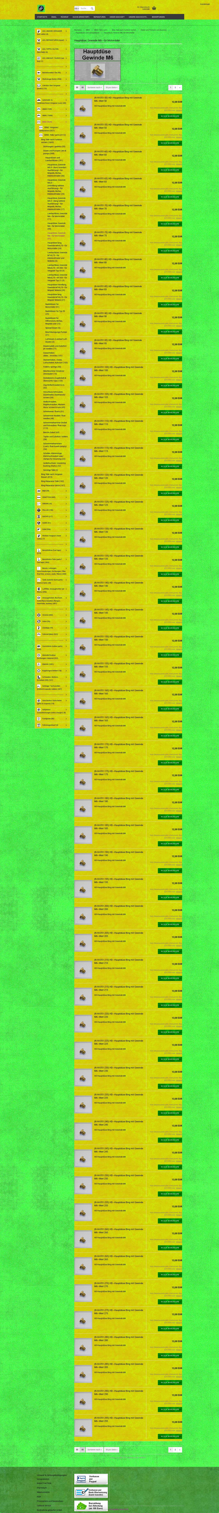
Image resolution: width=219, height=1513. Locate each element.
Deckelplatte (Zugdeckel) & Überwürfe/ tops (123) (54, 379)
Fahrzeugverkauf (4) (47, 725)
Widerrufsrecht (43, 1492)
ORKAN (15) (44, 503)
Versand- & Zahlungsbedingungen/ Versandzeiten (52, 1477)
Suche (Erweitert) (81, 17)
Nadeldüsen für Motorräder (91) (52, 305)
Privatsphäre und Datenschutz (50, 1501)
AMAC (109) (44, 109)
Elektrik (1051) (45, 664)
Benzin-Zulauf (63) (51, 432)
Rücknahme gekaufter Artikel (49, 1510)
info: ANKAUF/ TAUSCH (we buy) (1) (50, 59)
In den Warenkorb (170, 116)
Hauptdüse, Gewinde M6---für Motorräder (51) (56, 236)
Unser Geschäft (117, 17)
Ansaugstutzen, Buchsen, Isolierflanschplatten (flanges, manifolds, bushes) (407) (49, 600)
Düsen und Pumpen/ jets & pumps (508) (54, 152)
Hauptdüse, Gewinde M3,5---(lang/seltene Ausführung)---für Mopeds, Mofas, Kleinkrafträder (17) (56, 203)
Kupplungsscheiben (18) (49, 671)
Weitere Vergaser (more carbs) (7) (49, 537)
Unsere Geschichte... (138, 17)
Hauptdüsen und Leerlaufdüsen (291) (54, 159)
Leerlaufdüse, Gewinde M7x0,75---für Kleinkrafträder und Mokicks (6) (57, 256)
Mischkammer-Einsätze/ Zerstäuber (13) (53, 372)
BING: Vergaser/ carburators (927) (49, 129)
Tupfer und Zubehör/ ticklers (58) (55, 437)
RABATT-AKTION (44, 1483)
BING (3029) (44, 122)
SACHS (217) (45, 516)
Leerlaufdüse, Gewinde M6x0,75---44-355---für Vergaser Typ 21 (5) (57, 278)
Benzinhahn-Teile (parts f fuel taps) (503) (49, 560)
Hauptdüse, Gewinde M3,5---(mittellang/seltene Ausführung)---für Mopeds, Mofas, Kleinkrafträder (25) (56, 187)
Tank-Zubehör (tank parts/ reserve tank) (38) (50, 581)
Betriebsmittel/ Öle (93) (49, 73)
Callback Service (44, 1505)
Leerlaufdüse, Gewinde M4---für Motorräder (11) (57, 216)
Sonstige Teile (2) (50, 470)
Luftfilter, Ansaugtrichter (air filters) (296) (50, 590)
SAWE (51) (44, 523)
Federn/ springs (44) (52, 367)
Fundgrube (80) (45, 719)
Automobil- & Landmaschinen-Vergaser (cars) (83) (51, 101)
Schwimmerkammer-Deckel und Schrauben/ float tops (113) (55, 425)
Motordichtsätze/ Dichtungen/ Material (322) (47, 656)
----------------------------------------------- (50, 67)
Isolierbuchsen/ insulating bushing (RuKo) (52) (54, 464)
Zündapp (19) (45, 628)
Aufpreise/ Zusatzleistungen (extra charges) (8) (51, 711)
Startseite (42, 17)
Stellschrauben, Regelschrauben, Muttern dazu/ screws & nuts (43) (54, 404)
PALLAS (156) (45, 510)
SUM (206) (44, 529)
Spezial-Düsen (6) (52, 328)
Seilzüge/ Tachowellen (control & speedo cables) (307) (49, 687)
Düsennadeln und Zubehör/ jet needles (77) (55, 347)
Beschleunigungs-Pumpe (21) (56, 333)
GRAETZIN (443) (46, 497)
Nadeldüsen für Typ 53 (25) (55, 312)
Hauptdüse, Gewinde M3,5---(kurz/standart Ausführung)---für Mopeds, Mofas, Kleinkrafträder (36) (56, 170)
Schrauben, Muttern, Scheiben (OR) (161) (47, 678)
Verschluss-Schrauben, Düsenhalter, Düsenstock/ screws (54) (54, 395)
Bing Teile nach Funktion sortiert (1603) (51, 140)
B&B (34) (43, 491)
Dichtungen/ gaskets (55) (54, 146)
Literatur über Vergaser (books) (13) (48, 87)
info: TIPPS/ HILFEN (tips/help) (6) (47, 50)
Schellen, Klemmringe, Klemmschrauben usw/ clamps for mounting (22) (54, 456)
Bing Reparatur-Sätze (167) (53, 485)
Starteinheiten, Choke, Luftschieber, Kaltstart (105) (55, 361)
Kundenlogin (205, 4)
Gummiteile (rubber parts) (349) (50, 647)
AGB (39, 1497)
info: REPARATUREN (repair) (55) (50, 41)
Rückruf (64, 17)
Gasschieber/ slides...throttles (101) (52, 354)
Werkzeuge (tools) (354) (49, 79)
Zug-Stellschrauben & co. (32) (54, 386)
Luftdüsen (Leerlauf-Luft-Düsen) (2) (56, 340)
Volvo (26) (43, 621)
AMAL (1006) (45, 115)
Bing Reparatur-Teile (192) (52, 481)
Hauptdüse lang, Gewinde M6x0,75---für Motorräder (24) (57, 245)
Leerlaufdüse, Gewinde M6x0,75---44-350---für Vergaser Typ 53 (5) (57, 268)
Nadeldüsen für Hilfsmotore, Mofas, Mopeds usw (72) (53, 321)
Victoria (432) (45, 615)
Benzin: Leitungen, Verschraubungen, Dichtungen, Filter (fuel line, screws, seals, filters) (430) (51, 571)
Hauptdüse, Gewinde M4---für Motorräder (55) (56, 226)
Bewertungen (158, 17)
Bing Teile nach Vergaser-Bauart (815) (52, 475)
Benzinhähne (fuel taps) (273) (49, 551)
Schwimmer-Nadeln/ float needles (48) (54, 417)
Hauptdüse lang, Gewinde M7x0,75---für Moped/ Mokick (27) (57, 297)
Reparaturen (99, 17)
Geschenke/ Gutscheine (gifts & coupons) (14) (49, 702)
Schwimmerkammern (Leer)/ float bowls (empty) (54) (55, 446)
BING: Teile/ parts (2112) (52, 135)
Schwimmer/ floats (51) (53, 411)
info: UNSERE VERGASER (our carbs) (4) (49, 32)
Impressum (42, 1488)
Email (54, 17)
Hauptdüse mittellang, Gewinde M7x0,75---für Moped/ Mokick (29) (57, 287)
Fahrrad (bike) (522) (47, 634)
